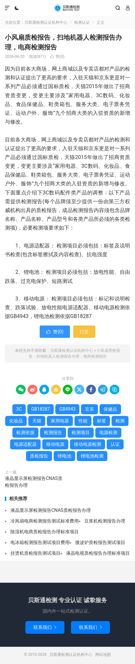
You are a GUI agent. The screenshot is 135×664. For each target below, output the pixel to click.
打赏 (84, 331)
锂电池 (64, 455)
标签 (101, 420)
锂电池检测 (92, 455)
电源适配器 (25, 444)
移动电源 (55, 444)
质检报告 (39, 455)
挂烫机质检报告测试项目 (35, 553)
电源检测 (108, 432)
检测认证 (82, 22)
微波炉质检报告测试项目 (100, 542)
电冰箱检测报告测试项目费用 (40, 542)
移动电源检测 (87, 444)
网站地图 (103, 654)
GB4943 (67, 409)
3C (19, 409)
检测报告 (53, 432)
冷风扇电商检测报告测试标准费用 (44, 521)
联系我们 (45, 627)
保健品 (110, 409)
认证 (115, 444)
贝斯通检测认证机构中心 (67, 8)
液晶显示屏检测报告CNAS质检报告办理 (33, 482)
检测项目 (81, 432)
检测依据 (25, 432)
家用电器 (60, 420)
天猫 (36, 420)
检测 (120, 420)
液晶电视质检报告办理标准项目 (98, 553)
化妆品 (16, 420)
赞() (57, 56)
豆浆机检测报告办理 (104, 521)
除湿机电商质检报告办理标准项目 (44, 531)
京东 (89, 409)
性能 (83, 420)
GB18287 (40, 409)
